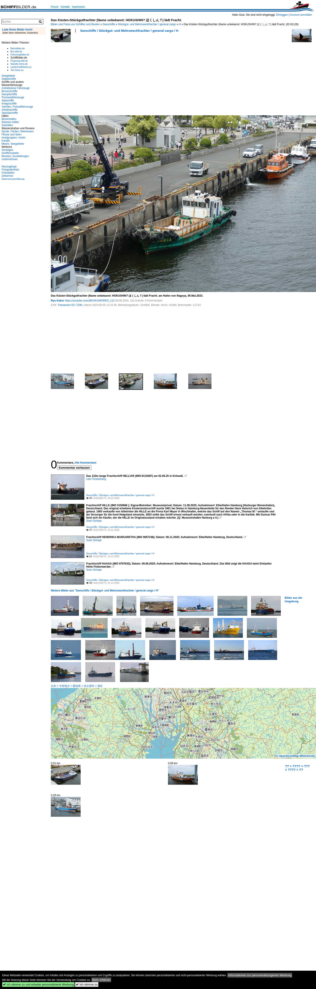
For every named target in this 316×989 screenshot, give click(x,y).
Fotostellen (8, 172)
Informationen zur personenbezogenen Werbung (259, 975)
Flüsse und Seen (11, 134)
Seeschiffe (109, 24)
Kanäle (6, 140)
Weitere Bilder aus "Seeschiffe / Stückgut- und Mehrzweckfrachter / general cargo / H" (105, 590)
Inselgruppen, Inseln (13, 137)
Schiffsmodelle (10, 153)
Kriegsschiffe (9, 103)
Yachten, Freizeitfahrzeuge (17, 106)
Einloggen (282, 14)
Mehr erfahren (101, 979)
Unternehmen (10, 159)
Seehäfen (7, 125)
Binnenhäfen (9, 119)
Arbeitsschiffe (9, 109)
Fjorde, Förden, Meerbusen (18, 131)
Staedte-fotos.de (19, 64)
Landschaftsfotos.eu (20, 67)
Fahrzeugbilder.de (19, 54)
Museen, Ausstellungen (15, 156)
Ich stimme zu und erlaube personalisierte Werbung (38, 984)
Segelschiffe (9, 78)
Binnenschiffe (9, 91)
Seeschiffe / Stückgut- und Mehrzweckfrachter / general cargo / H (129, 30)
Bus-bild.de (16, 51)
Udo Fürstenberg (96, 479)
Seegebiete (8, 75)
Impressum (78, 6)
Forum (55, 6)
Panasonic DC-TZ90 (70, 305)
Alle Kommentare (85, 462)
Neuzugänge (9, 166)
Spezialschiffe (10, 112)
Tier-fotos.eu (16, 70)
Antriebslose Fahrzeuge (16, 88)
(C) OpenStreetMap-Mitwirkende (295, 756)
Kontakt (65, 6)
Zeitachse (7, 175)
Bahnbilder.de (17, 48)
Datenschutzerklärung (13, 179)
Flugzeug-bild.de (19, 60)
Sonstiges (7, 150)
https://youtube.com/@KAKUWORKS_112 (89, 300)
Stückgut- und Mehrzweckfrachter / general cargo (147, 24)
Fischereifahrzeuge (13, 97)
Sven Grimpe (94, 520)
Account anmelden (301, 14)
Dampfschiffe (9, 94)
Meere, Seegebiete (13, 143)
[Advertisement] (128, 75)
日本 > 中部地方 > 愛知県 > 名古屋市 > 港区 (77, 686)
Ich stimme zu (87, 984)
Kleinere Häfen (10, 122)
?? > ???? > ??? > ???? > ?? (297, 767)
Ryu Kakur (57, 300)
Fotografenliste (10, 169)
